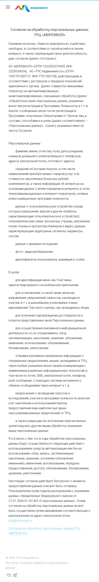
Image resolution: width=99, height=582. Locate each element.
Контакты (12, 562)
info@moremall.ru (20, 520)
